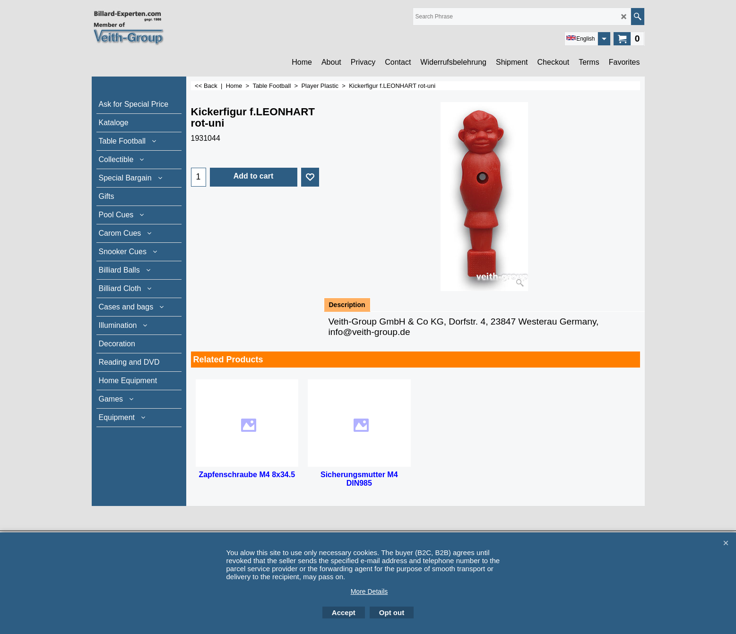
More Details (369, 591)
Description (347, 304)
